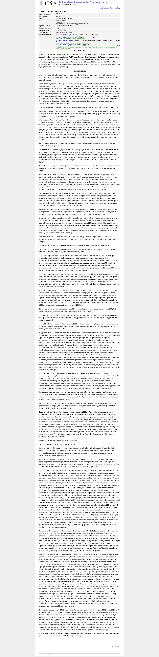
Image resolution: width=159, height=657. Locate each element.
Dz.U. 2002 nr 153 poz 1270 (63, 34)
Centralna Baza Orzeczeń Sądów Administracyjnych (83, 2)
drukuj (101, 8)
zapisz (106, 8)
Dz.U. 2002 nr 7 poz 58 (62, 37)
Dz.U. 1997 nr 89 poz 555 (63, 40)
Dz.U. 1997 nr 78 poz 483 (63, 44)
